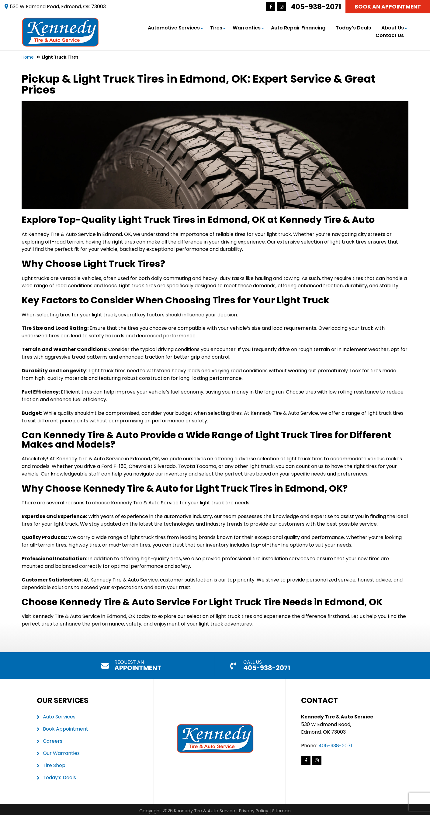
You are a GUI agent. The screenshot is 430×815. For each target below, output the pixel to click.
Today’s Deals (353, 27)
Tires (216, 27)
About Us (392, 27)
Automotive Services (174, 27)
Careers (52, 739)
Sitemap (281, 809)
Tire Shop (54, 763)
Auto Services (59, 715)
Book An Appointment (388, 6)
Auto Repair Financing (298, 27)
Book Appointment (65, 727)
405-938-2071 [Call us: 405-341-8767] (316, 7)
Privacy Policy (253, 809)
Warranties (247, 27)
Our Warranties (61, 751)
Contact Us (390, 34)
